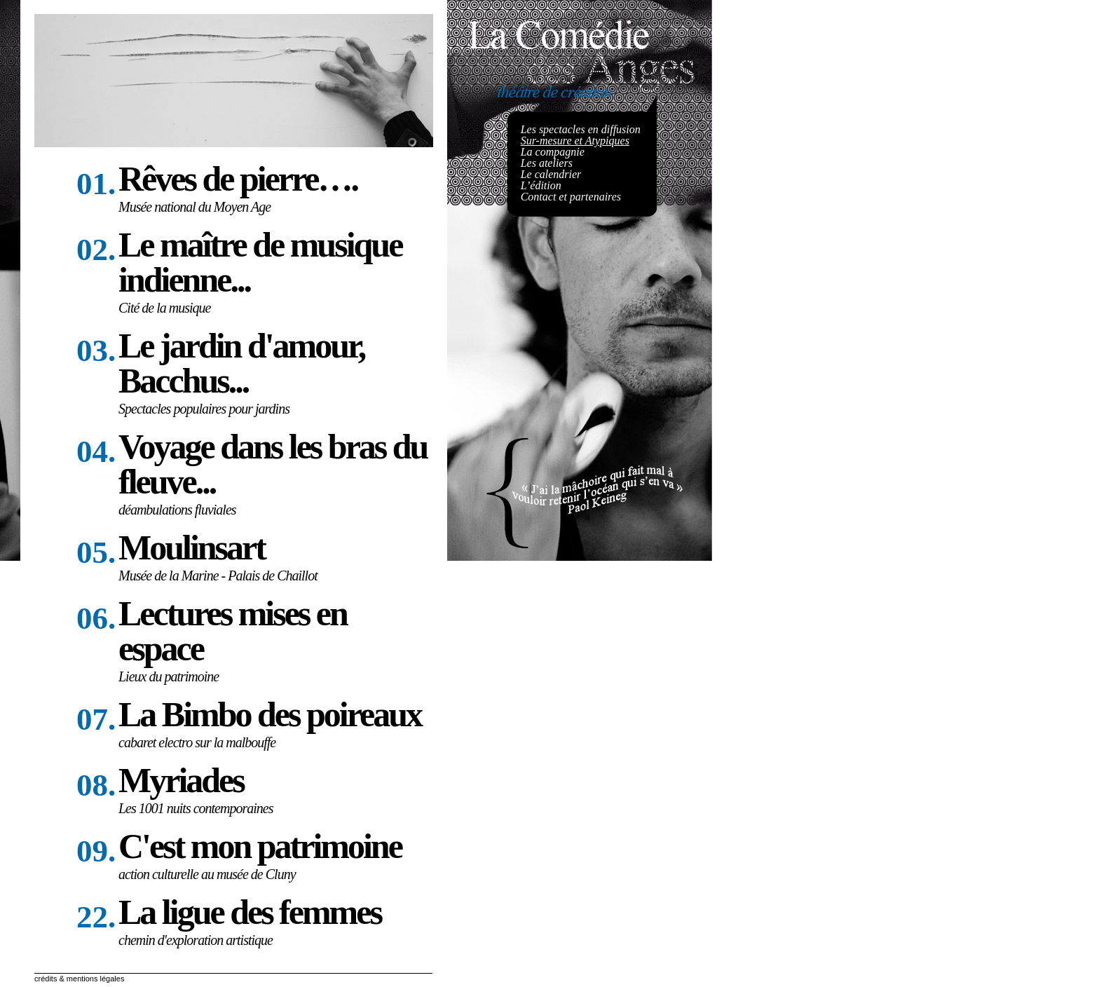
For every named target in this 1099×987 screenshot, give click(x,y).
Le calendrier (551, 174)
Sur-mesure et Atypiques (575, 141)
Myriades (181, 780)
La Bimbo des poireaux (269, 714)
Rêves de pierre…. (237, 178)
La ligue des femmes (249, 912)
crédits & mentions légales (79, 978)
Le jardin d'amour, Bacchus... (241, 363)
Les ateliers (547, 163)
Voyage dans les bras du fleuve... (272, 464)
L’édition (541, 185)
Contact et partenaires (571, 197)
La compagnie (553, 152)
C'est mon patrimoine (260, 846)
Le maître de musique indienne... (260, 262)
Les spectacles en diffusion (581, 129)
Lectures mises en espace (232, 631)
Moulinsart (191, 547)
